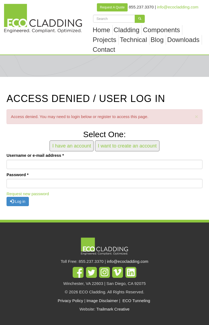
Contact (104, 49)
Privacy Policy (70, 300)
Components (161, 30)
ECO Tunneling (136, 300)
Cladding (127, 30)
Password (18, 174)
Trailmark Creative (113, 309)
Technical (133, 39)
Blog (157, 39)
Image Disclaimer (102, 300)
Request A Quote (112, 7)
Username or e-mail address (35, 155)
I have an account (71, 146)
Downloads (183, 39)
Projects (104, 39)
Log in (17, 201)
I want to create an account (127, 146)
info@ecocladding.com (177, 7)
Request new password (28, 193)
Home (101, 30)
